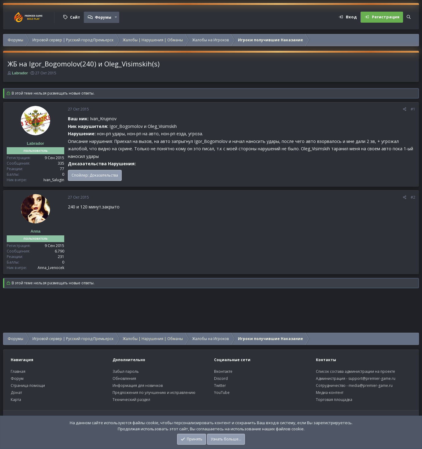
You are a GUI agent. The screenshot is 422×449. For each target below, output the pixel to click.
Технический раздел (131, 399)
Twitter (220, 385)
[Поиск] (408, 17)
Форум (17, 378)
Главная (18, 371)
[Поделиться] (405, 109)
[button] (116, 17)
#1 (413, 109)
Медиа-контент (329, 392)
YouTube (222, 392)
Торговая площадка (334, 399)
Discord (221, 378)
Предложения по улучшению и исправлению (154, 392)
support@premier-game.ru (371, 378)
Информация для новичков (138, 385)
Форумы (103, 17)
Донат (16, 392)
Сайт (75, 17)
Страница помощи (28, 385)
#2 (413, 197)
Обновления (124, 378)
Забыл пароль (126, 371)
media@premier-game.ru (371, 385)
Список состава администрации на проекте (355, 371)
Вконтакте (223, 371)
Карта (16, 399)
